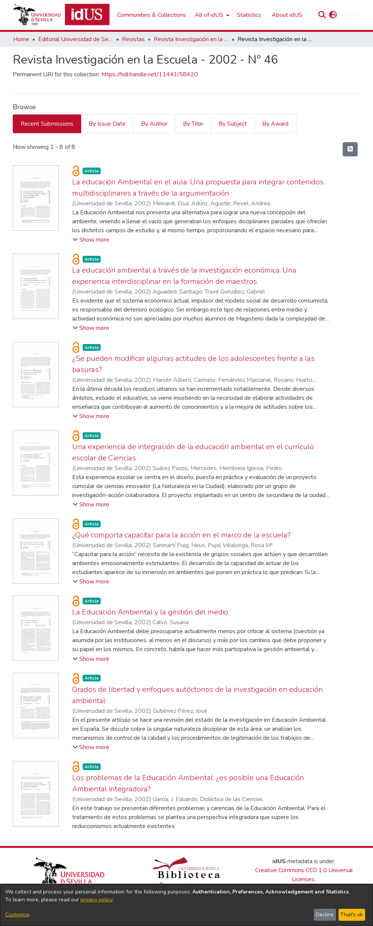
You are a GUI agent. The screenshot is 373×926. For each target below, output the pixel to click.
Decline (325, 914)
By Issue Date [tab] (107, 124)
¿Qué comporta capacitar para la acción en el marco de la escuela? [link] (181, 535)
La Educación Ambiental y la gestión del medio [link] (150, 612)
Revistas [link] (133, 39)
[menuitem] (211, 15)
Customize (17, 914)
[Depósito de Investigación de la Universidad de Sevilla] (61, 15)
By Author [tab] (154, 124)
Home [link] (21, 39)
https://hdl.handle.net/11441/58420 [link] (150, 74)
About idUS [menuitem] (287, 15)
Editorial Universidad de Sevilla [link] (75, 39)
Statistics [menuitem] (249, 15)
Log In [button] (348, 15)
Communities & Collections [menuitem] (151, 15)
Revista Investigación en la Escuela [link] (191, 39)
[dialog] (186, 905)
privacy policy (96, 899)
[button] (322, 14)
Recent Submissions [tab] (47, 124)
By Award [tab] (275, 124)
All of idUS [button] (209, 15)
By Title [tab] (193, 124)
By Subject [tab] (232, 124)
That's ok (351, 914)
